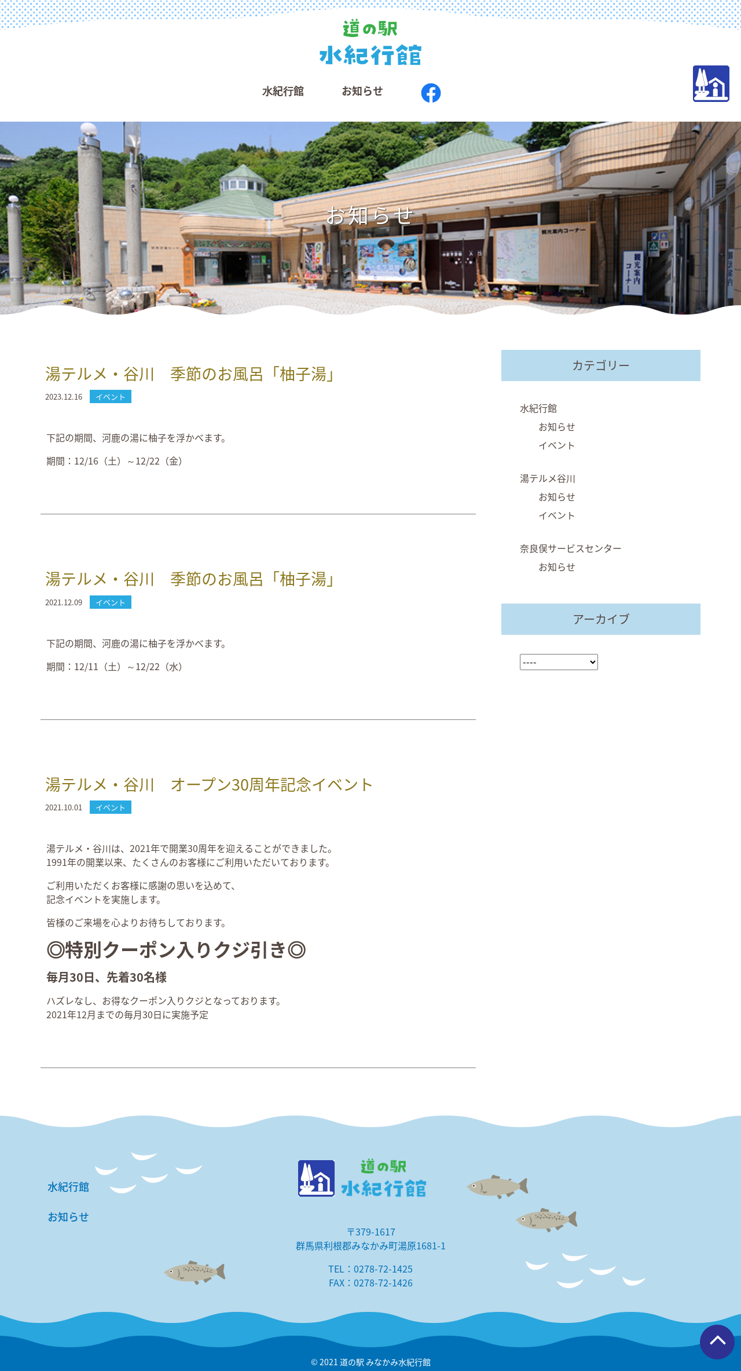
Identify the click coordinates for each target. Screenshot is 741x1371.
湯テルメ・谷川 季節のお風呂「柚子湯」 (193, 373)
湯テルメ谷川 (547, 478)
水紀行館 (538, 408)
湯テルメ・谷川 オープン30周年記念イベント (209, 784)
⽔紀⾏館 (283, 90)
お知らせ (362, 90)
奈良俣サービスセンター (571, 548)
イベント (556, 445)
